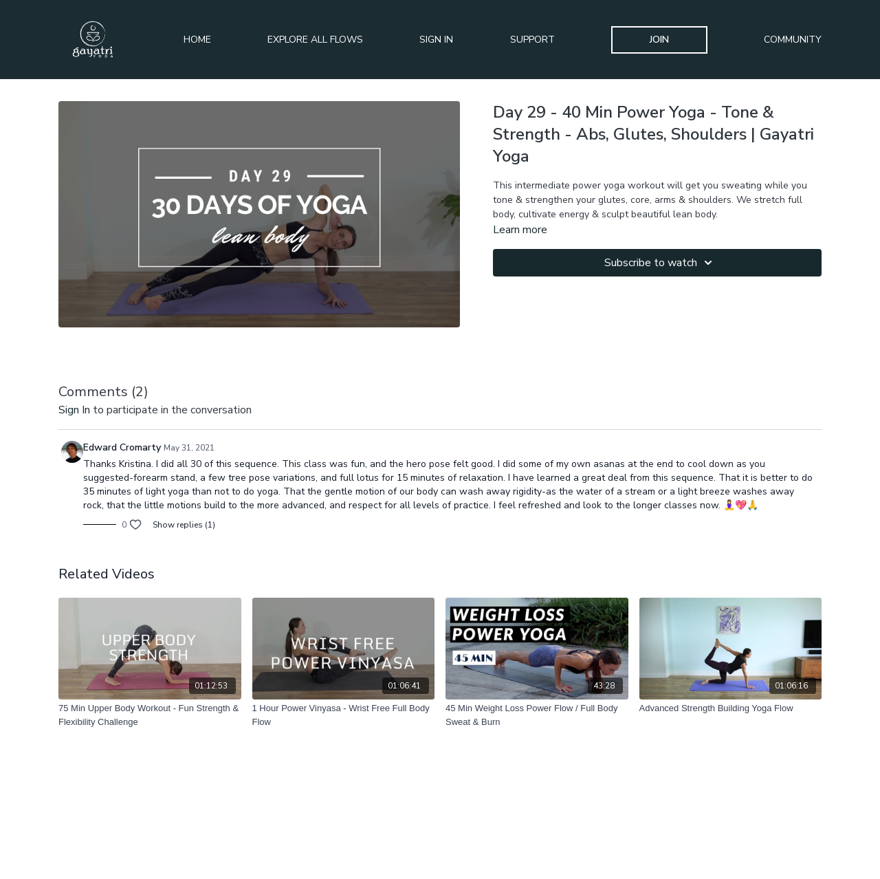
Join (659, 39)
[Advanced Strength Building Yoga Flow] (730, 708)
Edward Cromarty (122, 447)
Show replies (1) (184, 524)
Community (793, 39)
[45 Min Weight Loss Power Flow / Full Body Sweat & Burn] (537, 715)
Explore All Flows (315, 39)
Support (532, 39)
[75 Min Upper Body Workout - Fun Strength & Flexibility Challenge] (149, 715)
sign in (74, 409)
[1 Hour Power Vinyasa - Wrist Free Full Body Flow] (343, 715)
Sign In (436, 39)
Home (197, 39)
